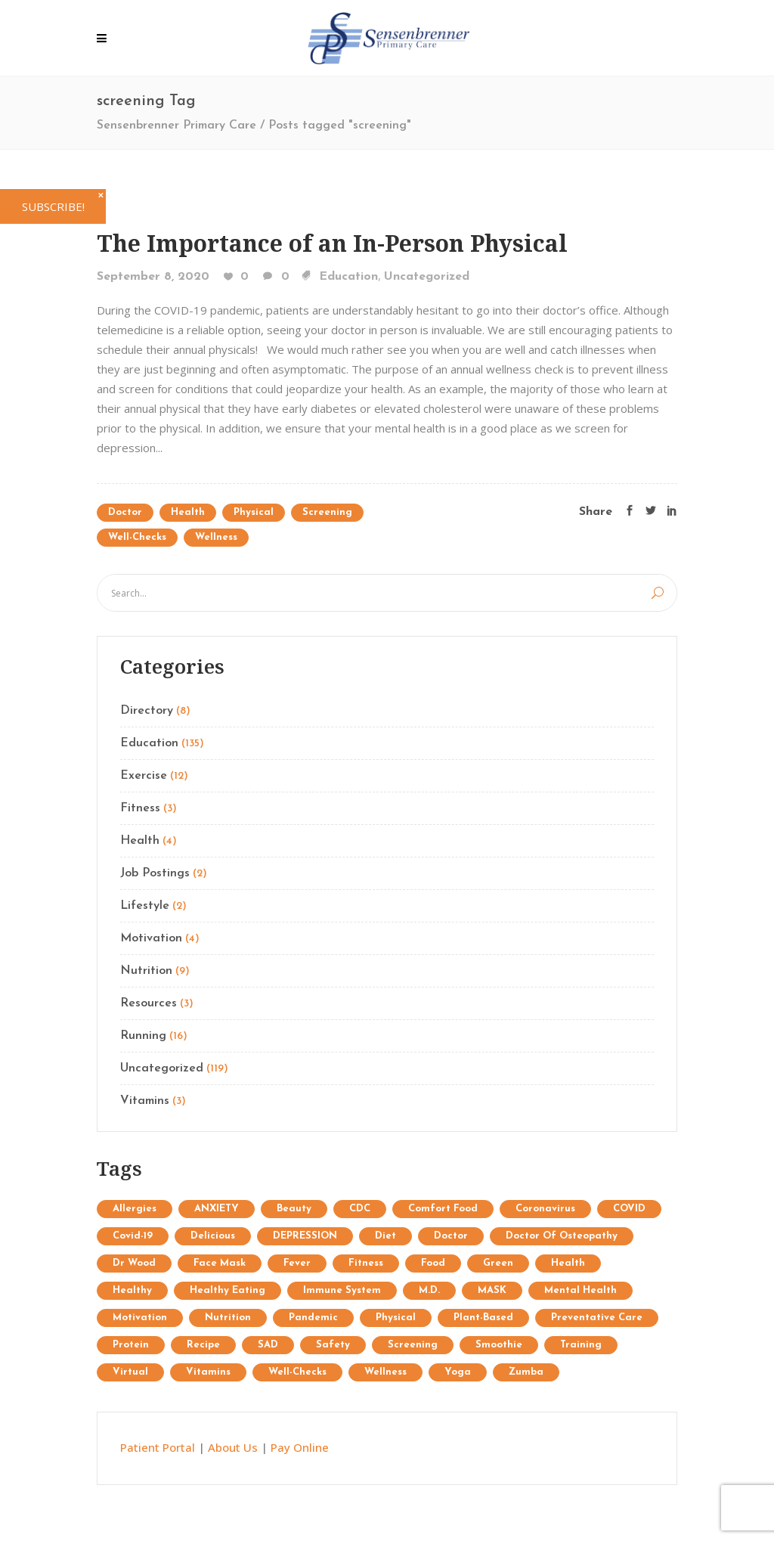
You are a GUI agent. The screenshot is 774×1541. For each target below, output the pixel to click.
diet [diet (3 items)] (385, 1236)
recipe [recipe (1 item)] (203, 1345)
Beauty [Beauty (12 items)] (294, 1209)
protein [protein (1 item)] (131, 1345)
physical (254, 512)
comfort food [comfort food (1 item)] (443, 1209)
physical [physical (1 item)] (396, 1317)
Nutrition (146, 971)
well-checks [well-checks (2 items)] (297, 1372)
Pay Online (300, 1447)
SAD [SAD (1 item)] (268, 1345)
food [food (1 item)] (433, 1263)
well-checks (137, 537)
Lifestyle (144, 906)
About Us (233, 1447)
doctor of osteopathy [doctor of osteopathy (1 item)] (562, 1236)
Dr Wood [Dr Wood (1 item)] (134, 1263)
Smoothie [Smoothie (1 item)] (498, 1345)
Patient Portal (157, 1447)
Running (143, 1036)
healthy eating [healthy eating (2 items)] (227, 1290)
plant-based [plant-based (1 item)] (483, 1317)
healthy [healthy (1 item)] (132, 1290)
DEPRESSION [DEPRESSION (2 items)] (305, 1236)
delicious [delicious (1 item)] (212, 1236)
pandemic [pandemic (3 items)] (313, 1317)
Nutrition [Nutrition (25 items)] (228, 1317)
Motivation (151, 938)
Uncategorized (426, 277)
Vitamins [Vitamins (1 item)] (208, 1372)
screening (327, 512)
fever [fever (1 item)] (297, 1263)
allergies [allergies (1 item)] (134, 1209)
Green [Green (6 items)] (498, 1263)
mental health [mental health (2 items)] (580, 1290)
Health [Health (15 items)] (568, 1263)
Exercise (143, 776)
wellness (216, 537)
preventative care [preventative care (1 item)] (596, 1317)
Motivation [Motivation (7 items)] (140, 1317)
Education (348, 277)
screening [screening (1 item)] (413, 1345)
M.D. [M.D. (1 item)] (429, 1290)
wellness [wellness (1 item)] (385, 1372)
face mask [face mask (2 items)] (220, 1263)
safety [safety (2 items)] (333, 1345)
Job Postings (155, 873)
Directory (146, 711)
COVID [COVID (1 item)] (629, 1209)
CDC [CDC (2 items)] (359, 1209)
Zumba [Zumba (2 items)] (526, 1372)
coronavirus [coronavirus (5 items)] (545, 1209)
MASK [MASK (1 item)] (492, 1290)
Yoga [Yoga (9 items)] (457, 1372)
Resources (148, 1003)
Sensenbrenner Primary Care (176, 125)
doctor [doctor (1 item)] (451, 1236)
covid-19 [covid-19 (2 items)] (133, 1236)
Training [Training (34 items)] (581, 1345)
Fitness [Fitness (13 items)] (365, 1263)
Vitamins (144, 1101)
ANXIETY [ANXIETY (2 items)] (216, 1209)
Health (188, 512)
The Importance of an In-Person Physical (332, 243)
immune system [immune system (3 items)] (342, 1290)
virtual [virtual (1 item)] (130, 1372)
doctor (125, 512)
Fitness (140, 808)
